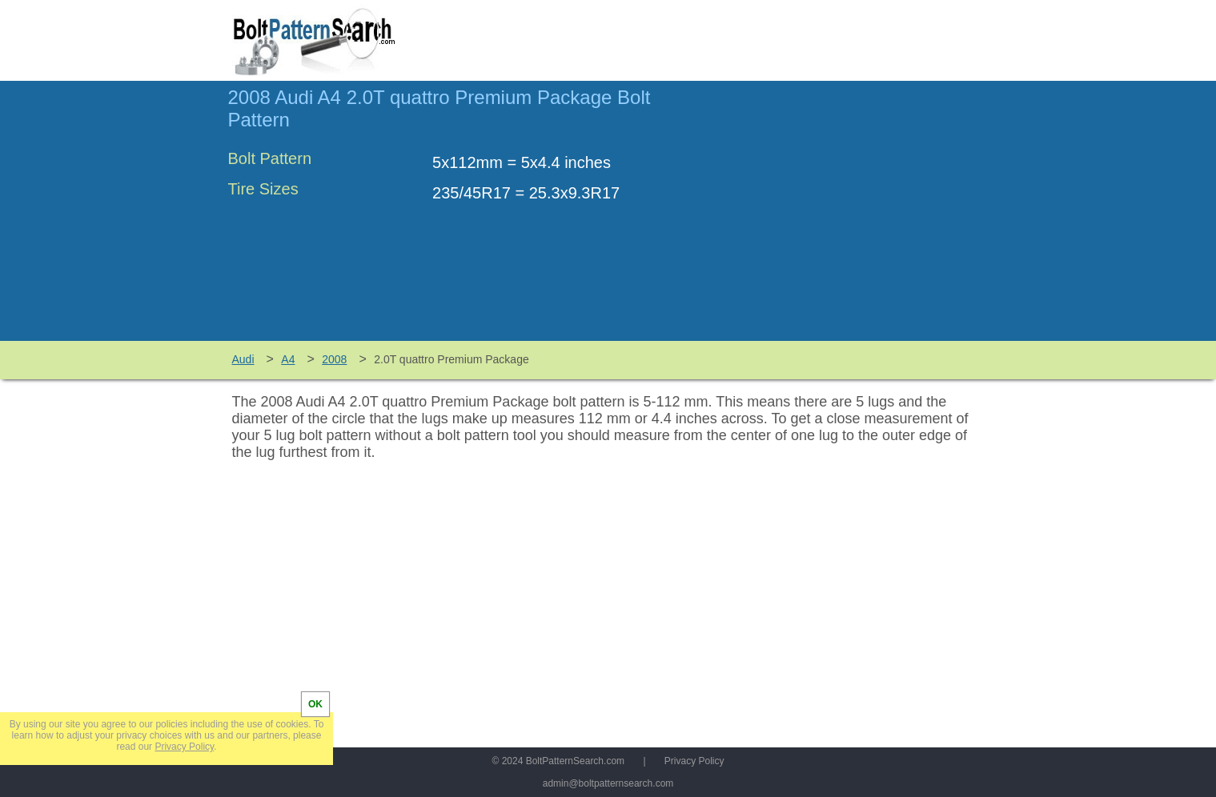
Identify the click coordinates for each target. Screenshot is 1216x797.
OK (315, 704)
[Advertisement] (854, 218)
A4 (288, 359)
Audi (243, 359)
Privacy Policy (694, 761)
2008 (334, 359)
